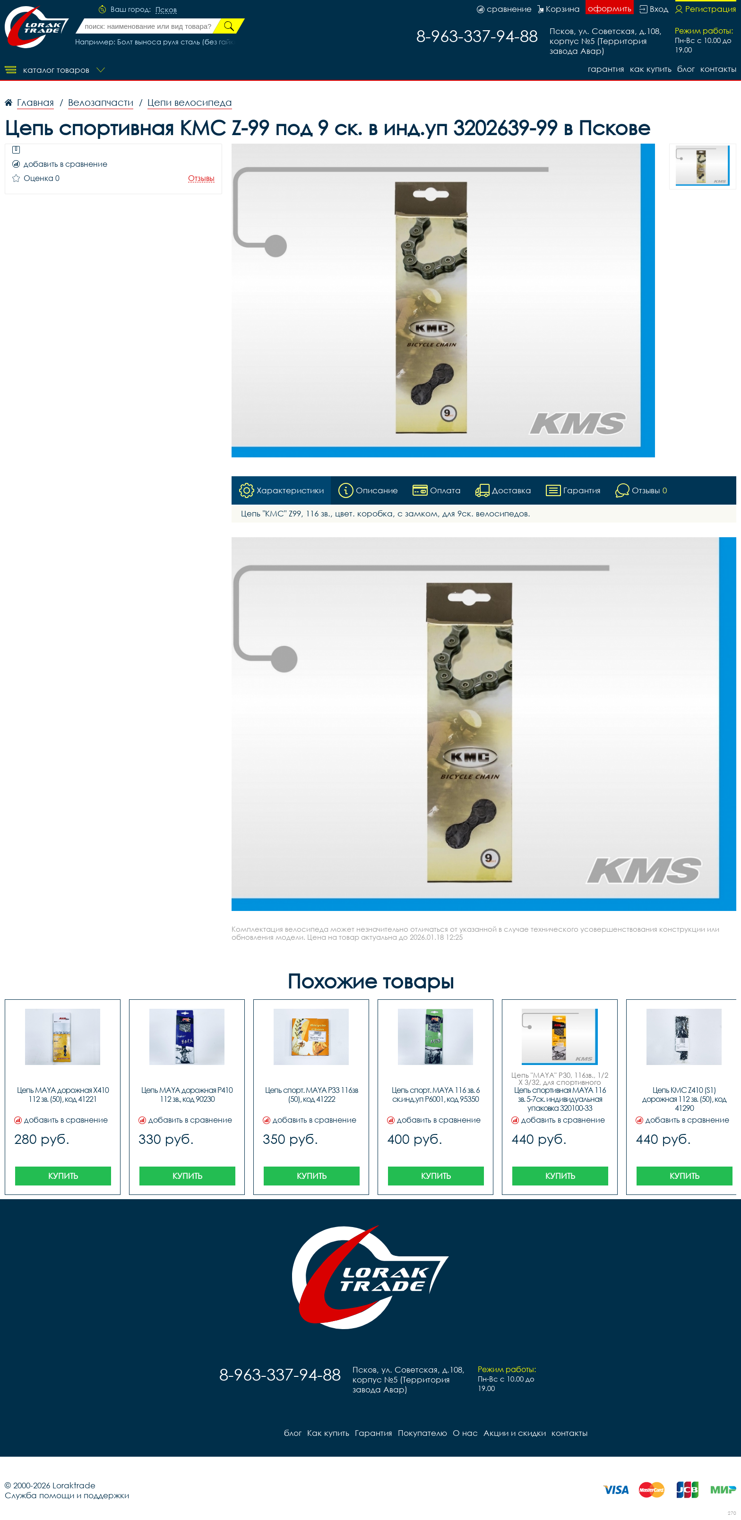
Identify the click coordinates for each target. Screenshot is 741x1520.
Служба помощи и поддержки (67, 1495)
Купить (63, 1176)
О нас (465, 1433)
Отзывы (201, 178)
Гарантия (606, 69)
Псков (166, 10)
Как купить (651, 69)
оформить (609, 8)
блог (686, 69)
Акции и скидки (514, 1433)
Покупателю (422, 1433)
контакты (718, 69)
